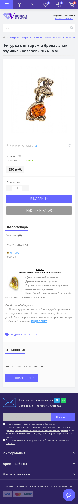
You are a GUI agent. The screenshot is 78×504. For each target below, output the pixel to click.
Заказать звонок (64, 18)
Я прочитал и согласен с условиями (38, 442)
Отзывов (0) (13, 235)
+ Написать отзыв (21, 378)
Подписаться (63, 416)
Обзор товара (16, 227)
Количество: (14, 182)
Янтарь (14, 252)
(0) (35, 145)
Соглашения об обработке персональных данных (41, 430)
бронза (25, 334)
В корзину (39, 198)
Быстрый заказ (39, 210)
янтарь (35, 334)
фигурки (14, 334)
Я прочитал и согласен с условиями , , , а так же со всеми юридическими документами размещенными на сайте (40, 430)
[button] (32, 4)
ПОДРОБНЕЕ (39, 321)
